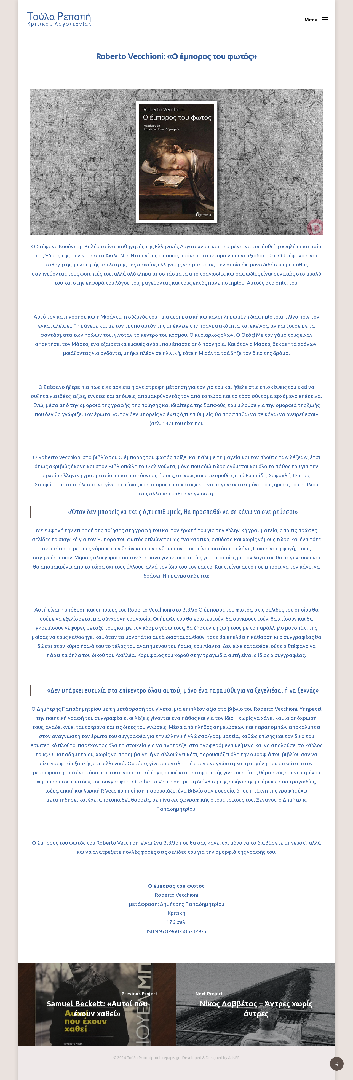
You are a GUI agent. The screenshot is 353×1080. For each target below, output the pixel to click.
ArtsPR (234, 1057)
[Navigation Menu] (316, 19)
